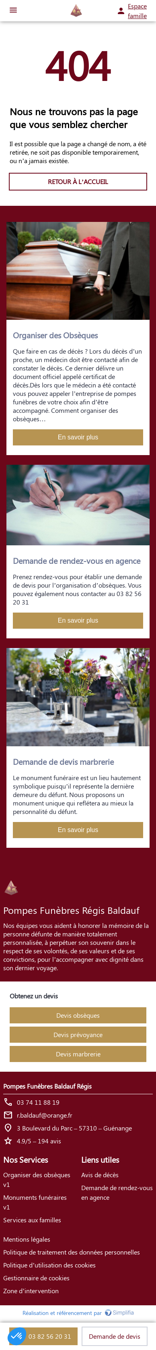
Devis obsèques (78, 1015)
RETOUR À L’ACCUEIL (78, 181)
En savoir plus (78, 437)
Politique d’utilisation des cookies (49, 1265)
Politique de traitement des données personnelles (71, 1252)
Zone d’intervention (31, 1290)
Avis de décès (100, 1174)
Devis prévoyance (78, 1034)
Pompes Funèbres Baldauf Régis (47, 1086)
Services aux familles (32, 1219)
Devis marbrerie (78, 1054)
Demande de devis (114, 1336)
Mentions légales (26, 1239)
